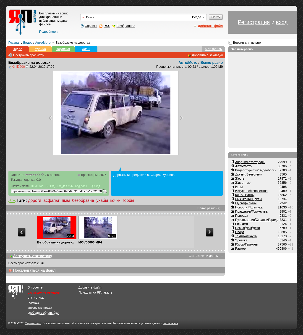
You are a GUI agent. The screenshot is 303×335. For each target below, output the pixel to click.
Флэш (86, 49)
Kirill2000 (18, 66)
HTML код (37, 186)
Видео (28, 42)
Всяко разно (211, 63)
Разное (240, 248)
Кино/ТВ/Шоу (244, 195)
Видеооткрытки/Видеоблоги (255, 170)
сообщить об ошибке (43, 312)
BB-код (50, 186)
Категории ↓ (239, 155)
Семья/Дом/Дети (247, 228)
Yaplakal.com (33, 323)
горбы (128, 200)
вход (281, 22)
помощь (33, 302)
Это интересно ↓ (243, 49)
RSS (107, 26)
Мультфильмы (245, 203)
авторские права (40, 307)
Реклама (241, 224)
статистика (36, 297)
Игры (239, 187)
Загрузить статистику (32, 256)
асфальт (51, 200)
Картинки (63, 49)
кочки (115, 200)
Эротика (241, 240)
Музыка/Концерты (248, 199)
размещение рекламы (44, 292)
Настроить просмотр (28, 55)
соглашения (170, 323)
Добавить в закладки (207, 55)
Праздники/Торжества (251, 211)
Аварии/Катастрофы (250, 162)
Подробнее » (48, 31)
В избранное (126, 26)
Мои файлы (213, 49)
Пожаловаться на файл (34, 270)
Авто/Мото (43, 42)
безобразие (83, 200)
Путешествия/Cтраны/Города (256, 220)
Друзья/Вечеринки (248, 174)
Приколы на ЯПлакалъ (95, 292)
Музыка (40, 49)
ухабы (102, 200)
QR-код (95, 186)
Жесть (239, 178)
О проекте (35, 287)
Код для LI (81, 186)
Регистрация (254, 22)
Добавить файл (90, 287)
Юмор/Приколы (246, 244)
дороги (34, 200)
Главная (14, 42)
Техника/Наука (246, 236)
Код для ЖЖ (65, 186)
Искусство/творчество (251, 191)
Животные (243, 182)
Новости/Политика (248, 207)
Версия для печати (247, 42)
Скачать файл (20, 186)
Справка (91, 26)
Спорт (239, 232)
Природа (241, 215)
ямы (66, 200)
